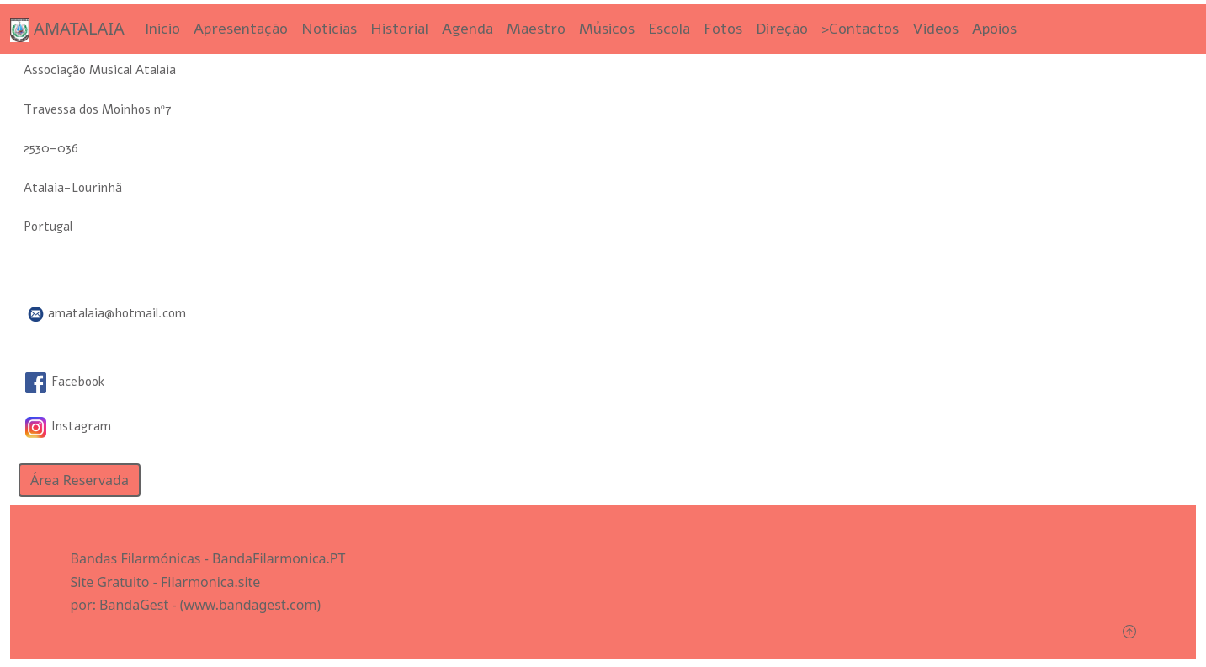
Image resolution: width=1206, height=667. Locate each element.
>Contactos (860, 29)
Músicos (607, 29)
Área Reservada (79, 480)
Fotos (723, 29)
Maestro (536, 29)
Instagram (68, 426)
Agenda (467, 29)
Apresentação (241, 29)
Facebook (64, 381)
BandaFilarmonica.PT (278, 558)
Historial (399, 29)
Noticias (329, 29)
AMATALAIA (67, 29)
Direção (782, 29)
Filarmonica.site (210, 582)
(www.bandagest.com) (250, 604)
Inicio (162, 29)
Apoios (994, 29)
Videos (935, 29)
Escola (669, 29)
